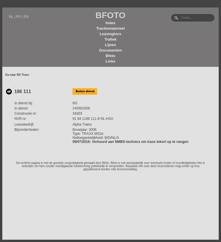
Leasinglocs (110, 34)
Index (110, 23)
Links (110, 61)
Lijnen (110, 45)
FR (18, 17)
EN (26, 17)
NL (11, 17)
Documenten (110, 50)
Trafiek (110, 39)
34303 (77, 113)
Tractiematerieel (110, 28)
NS (75, 103)
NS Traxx (23, 74)
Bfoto (110, 56)
